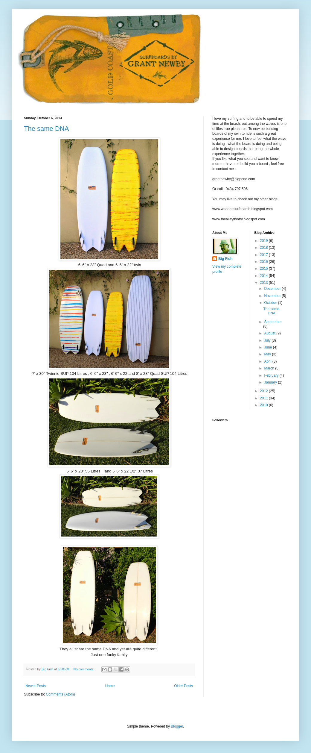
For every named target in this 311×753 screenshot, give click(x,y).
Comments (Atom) (60, 694)
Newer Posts (35, 686)
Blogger (177, 726)
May (268, 354)
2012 (264, 391)
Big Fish (225, 259)
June (268, 347)
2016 (264, 262)
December (273, 289)
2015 (264, 268)
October (271, 303)
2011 (264, 398)
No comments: (84, 669)
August (270, 333)
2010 (264, 405)
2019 (264, 241)
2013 (264, 283)
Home (110, 686)
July (268, 340)
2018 (264, 248)
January (271, 382)
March (269, 368)
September (273, 322)
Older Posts (183, 686)
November (273, 296)
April (268, 361)
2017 (264, 255)
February (271, 375)
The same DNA (46, 128)
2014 (264, 276)
